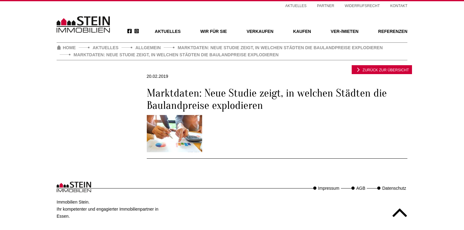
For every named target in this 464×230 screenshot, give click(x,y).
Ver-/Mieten (344, 31)
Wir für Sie (213, 31)
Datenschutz (394, 188)
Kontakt (398, 6)
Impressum (328, 188)
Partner (325, 6)
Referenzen (392, 31)
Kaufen (302, 31)
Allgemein (148, 47)
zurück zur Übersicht (382, 69)
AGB (361, 188)
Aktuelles (168, 31)
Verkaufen (259, 31)
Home (69, 47)
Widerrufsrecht (362, 6)
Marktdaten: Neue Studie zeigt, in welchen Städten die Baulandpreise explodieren (280, 47)
